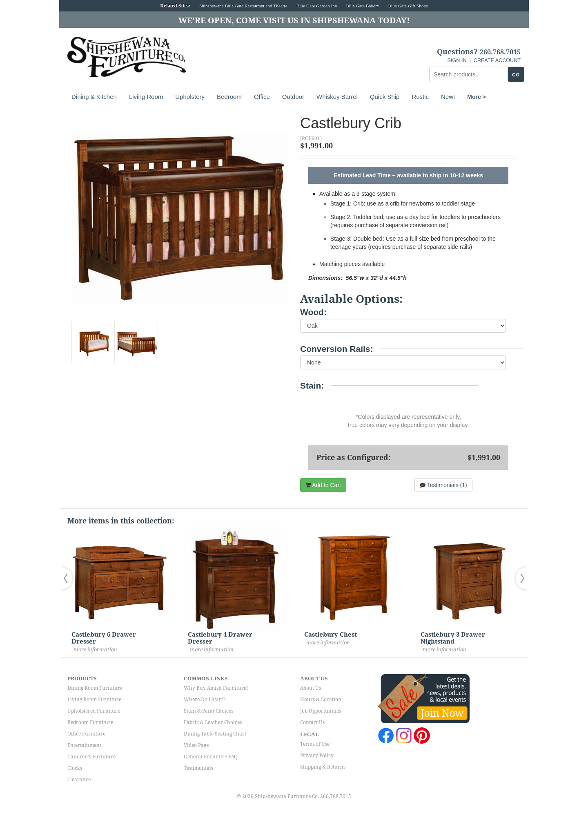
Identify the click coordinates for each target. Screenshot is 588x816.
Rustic (420, 96)
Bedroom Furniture (90, 722)
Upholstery (190, 96)
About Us (310, 688)
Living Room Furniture (94, 699)
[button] (68, 578)
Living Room (146, 96)
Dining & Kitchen (94, 96)
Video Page (196, 745)
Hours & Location (320, 699)
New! (448, 96)
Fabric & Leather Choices (213, 722)
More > (476, 97)
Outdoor (293, 96)
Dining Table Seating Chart (215, 734)
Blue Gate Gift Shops (408, 5)
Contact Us (312, 722)
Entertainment (84, 745)
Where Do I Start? (204, 699)
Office (262, 96)
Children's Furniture (91, 757)
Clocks (74, 768)
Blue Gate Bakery (362, 5)
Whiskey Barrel (337, 96)
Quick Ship (385, 96)
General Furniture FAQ (211, 757)
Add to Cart (323, 485)
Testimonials (198, 768)
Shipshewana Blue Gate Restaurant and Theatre (243, 5)
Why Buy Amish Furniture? (216, 688)
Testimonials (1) (443, 485)
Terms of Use (315, 744)
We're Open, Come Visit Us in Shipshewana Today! (294, 20)
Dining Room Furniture (94, 688)
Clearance (79, 779)
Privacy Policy (317, 755)
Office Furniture (86, 734)
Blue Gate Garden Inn (316, 5)
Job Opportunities (320, 711)
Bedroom (229, 96)
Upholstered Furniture (93, 711)
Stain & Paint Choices (208, 711)
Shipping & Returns (322, 767)
